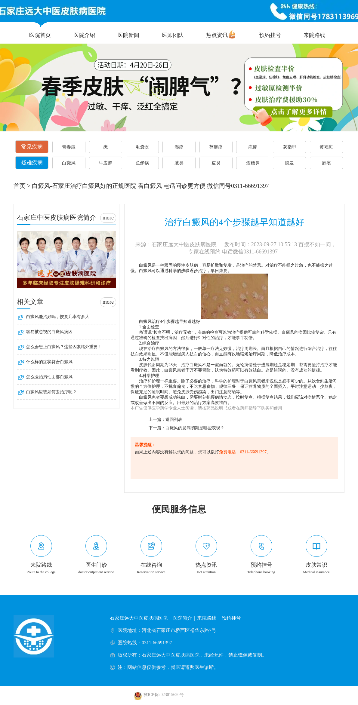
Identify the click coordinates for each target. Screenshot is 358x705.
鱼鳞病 (142, 163)
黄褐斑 (326, 147)
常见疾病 (32, 147)
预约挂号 (270, 35)
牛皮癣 (105, 163)
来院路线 (314, 35)
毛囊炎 (142, 147)
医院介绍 (84, 35)
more (108, 218)
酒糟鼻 (253, 163)
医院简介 (182, 618)
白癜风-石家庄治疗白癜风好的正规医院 (84, 185)
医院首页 (40, 35)
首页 (20, 185)
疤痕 (326, 163)
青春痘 (69, 147)
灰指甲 (289, 147)
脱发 (289, 163)
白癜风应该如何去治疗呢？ (51, 392)
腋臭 (179, 163)
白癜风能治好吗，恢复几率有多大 (57, 316)
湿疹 (179, 147)
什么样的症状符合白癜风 (49, 362)
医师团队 (173, 35)
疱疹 (252, 147)
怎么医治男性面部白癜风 (49, 377)
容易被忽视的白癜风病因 (49, 332)
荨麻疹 (216, 147)
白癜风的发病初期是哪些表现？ (194, 428)
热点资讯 (217, 35)
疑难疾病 (32, 163)
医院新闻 (128, 35)
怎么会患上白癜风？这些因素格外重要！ (64, 347)
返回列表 (173, 419)
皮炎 (216, 163)
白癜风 (69, 163)
